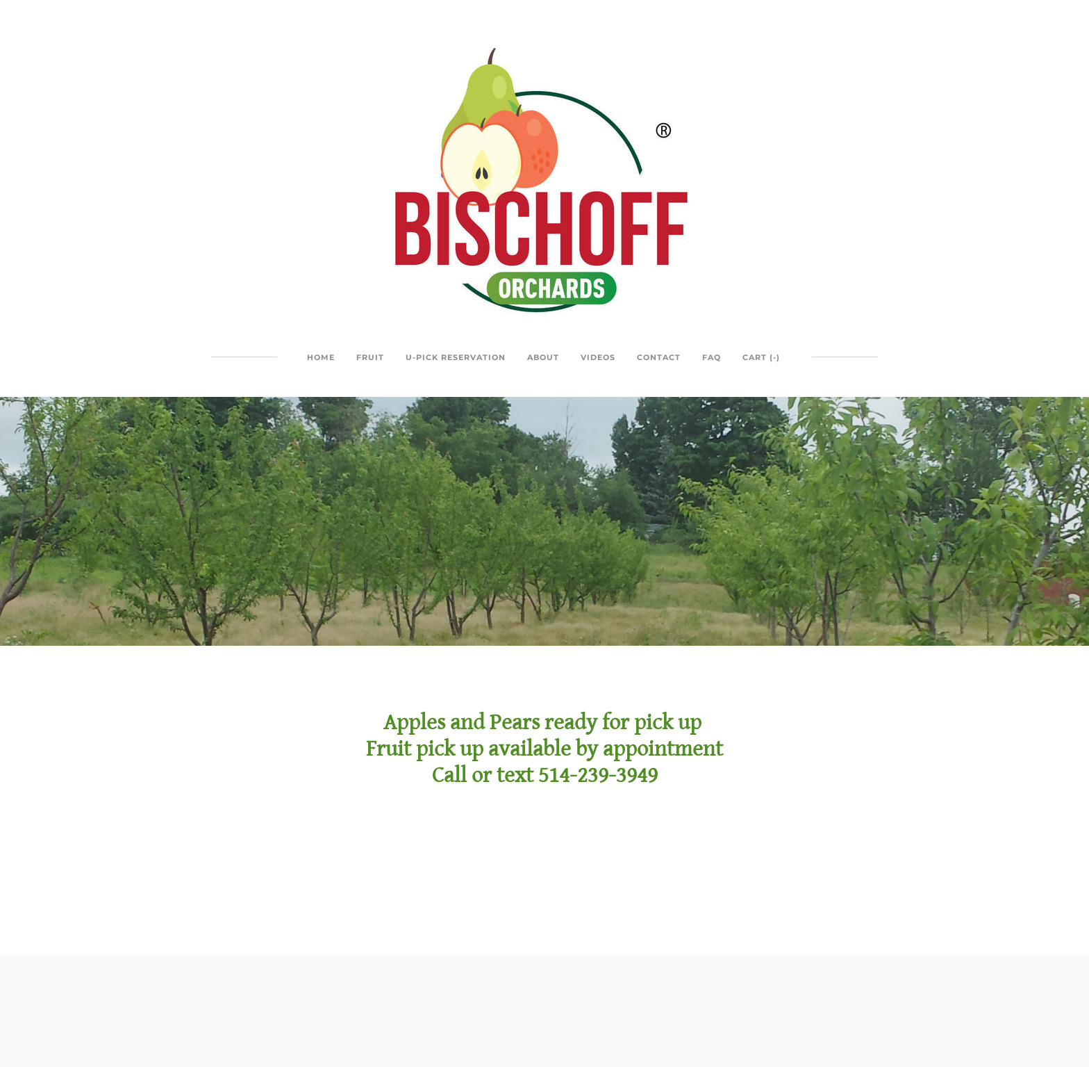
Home (321, 357)
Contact (659, 357)
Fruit (370, 357)
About (543, 357)
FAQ (711, 357)
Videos (598, 357)
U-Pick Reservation (456, 357)
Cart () (761, 357)
